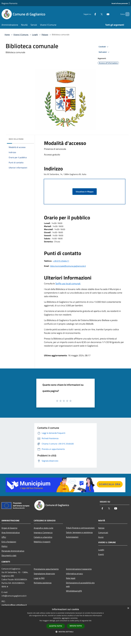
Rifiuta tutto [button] (76, 626)
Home (7, 34)
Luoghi (35, 34)
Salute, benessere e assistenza (79, 532)
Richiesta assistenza (42, 582)
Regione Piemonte (9, 3)
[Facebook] (90, 14)
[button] (65, 631)
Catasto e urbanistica (43, 537)
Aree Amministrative (11, 532)
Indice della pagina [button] (16, 139)
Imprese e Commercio (43, 532)
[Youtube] (103, 14)
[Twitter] (97, 14)
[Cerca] (126, 14)
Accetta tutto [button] (55, 626)
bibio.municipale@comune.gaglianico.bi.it (68, 266)
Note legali (70, 578)
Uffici (4, 537)
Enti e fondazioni (9, 541)
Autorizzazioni (72, 536)
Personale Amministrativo (13, 550)
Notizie (101, 527)
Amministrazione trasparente (79, 568)
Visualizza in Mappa (84, 191)
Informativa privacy (74, 573)
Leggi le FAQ (39, 578)
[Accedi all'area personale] (120, 3)
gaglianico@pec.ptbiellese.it (14, 604)
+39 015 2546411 (61, 260)
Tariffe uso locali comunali (67, 283)
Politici (4, 546)
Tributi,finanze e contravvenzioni (80, 527)
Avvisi (100, 537)
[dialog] (65, 621)
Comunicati (103, 532)
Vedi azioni (104, 52)
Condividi (104, 46)
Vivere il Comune (21, 34)
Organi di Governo (9, 527)
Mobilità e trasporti (42, 541)
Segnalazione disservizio (44, 573)
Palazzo (45, 34)
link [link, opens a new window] (90, 621)
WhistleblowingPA (74, 590)
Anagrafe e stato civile (43, 527)
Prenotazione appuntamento (46, 568)
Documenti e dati (9, 555)
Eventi (101, 554)
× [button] (128, 608)
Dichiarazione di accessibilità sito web (80, 584)
